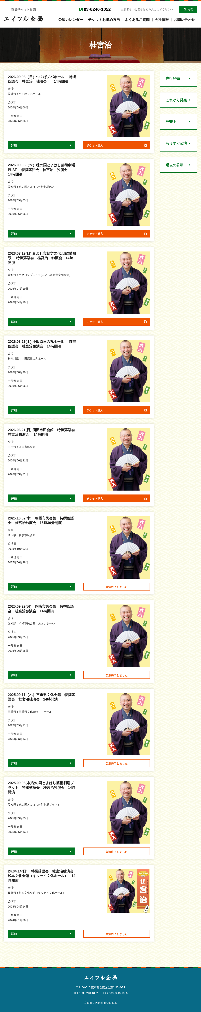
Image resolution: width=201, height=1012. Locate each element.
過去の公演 (174, 165)
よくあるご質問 (137, 20)
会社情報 (162, 20)
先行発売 (173, 78)
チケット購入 (95, 145)
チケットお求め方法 (104, 20)
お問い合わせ (184, 20)
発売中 (171, 122)
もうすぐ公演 (176, 143)
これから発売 (176, 100)
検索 (188, 9)
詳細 (14, 145)
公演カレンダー (70, 20)
